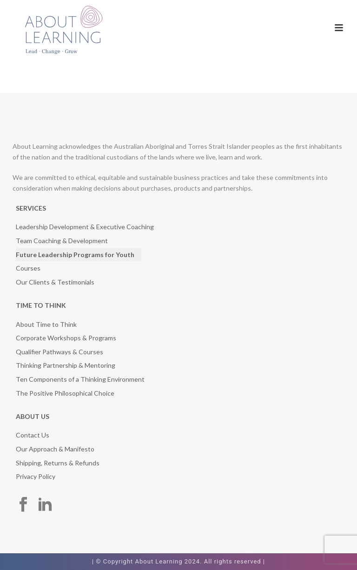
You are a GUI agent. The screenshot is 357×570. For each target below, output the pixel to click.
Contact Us (32, 435)
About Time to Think (46, 324)
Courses (28, 268)
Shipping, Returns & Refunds (57, 463)
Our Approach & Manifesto (55, 449)
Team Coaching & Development (62, 241)
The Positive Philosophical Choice (65, 393)
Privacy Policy (35, 476)
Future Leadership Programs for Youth (75, 254)
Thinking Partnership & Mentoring (65, 365)
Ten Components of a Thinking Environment (80, 379)
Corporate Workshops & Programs (66, 338)
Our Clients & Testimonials (55, 282)
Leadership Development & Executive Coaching (85, 227)
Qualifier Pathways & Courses (59, 352)
